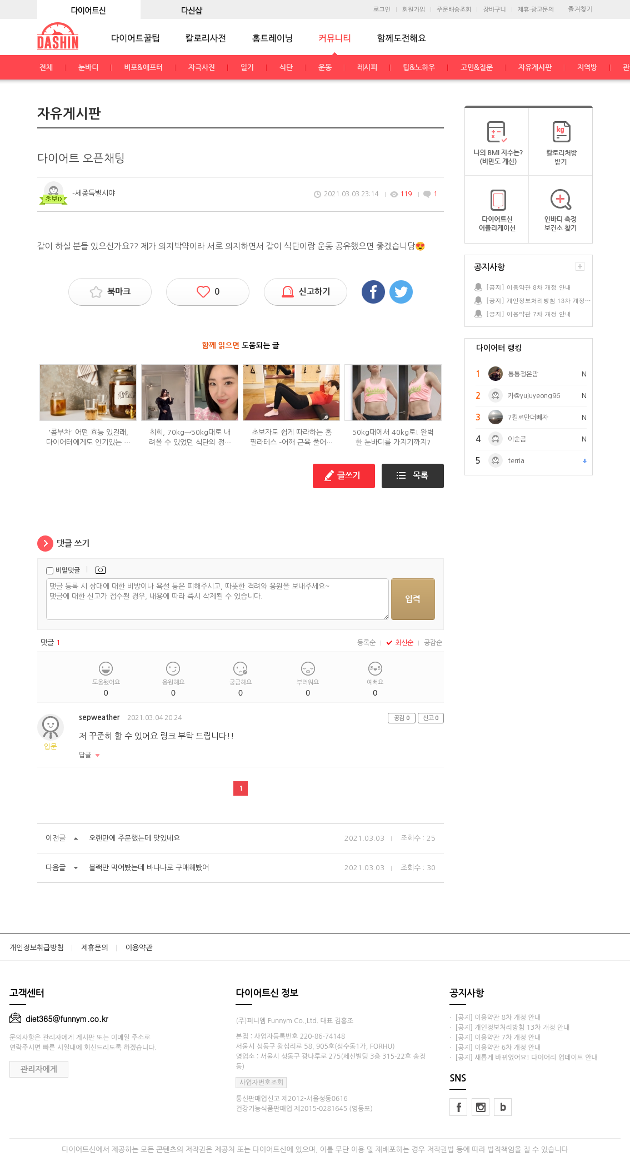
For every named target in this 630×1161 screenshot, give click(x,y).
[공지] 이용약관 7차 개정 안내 (528, 314)
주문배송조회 (454, 10)
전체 (46, 67)
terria (516, 461)
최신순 (399, 642)
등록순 (366, 642)
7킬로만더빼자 (528, 417)
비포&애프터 (143, 67)
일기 (247, 67)
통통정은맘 (523, 374)
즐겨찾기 (580, 9)
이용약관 (139, 947)
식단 (286, 67)
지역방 (587, 67)
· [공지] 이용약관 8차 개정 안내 (495, 1017)
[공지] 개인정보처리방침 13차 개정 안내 (539, 300)
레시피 (367, 67)
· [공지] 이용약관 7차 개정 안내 (495, 1037)
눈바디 (88, 67)
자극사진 (201, 67)
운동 (325, 67)
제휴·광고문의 (536, 10)
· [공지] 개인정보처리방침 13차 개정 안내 (509, 1027)
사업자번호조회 (261, 1082)
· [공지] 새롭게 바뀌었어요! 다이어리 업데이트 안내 (523, 1057)
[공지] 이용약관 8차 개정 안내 (528, 287)
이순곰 (517, 439)
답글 (85, 755)
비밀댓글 (68, 570)
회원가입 (413, 10)
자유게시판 (535, 67)
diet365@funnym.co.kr (58, 1018)
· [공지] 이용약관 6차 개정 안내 (495, 1047)
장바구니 (494, 10)
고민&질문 (477, 67)
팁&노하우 (419, 67)
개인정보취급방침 (36, 947)
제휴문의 (94, 947)
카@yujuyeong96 (534, 396)
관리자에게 (39, 1069)
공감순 (433, 642)
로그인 (382, 10)
